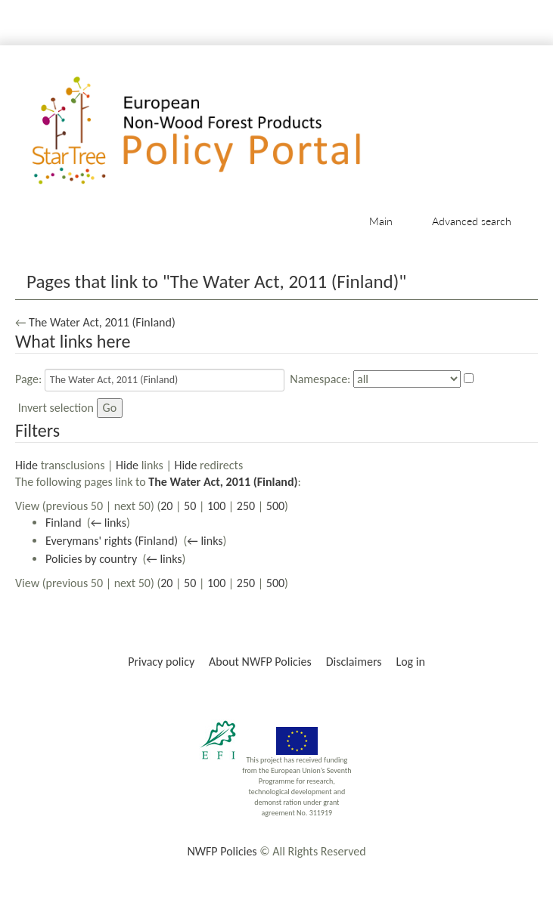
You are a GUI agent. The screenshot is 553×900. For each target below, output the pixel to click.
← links (108, 522)
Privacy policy (161, 661)
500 (275, 506)
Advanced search (471, 221)
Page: (28, 379)
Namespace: (320, 379)
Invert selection (56, 408)
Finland (63, 522)
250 (246, 506)
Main (381, 221)
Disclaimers (354, 661)
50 (190, 506)
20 (166, 506)
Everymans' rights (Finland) (111, 541)
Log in (410, 661)
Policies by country (91, 559)
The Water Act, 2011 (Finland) (102, 322)
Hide (26, 465)
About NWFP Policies (260, 661)
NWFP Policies (221, 851)
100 (216, 506)
